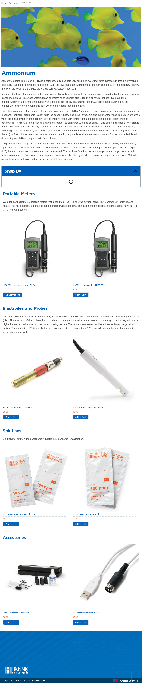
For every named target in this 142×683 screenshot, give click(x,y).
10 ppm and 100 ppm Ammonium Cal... (20, 514)
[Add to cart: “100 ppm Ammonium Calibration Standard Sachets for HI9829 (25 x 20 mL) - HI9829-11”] (81, 524)
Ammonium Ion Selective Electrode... (19, 407)
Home (4, 2)
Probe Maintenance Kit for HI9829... (19, 612)
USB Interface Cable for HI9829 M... (88, 612)
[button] (135, 171)
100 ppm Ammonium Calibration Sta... (89, 514)
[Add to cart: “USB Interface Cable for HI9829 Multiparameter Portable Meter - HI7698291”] (81, 622)
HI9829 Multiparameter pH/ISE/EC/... (19, 285)
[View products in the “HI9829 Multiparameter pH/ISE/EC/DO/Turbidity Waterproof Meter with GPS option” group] (12, 294)
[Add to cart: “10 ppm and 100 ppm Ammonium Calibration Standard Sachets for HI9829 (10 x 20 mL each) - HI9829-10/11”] (11, 524)
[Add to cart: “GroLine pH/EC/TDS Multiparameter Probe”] (81, 417)
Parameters (14, 2)
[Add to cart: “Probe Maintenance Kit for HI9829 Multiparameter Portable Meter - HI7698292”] (11, 622)
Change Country (129, 680)
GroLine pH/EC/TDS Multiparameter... (89, 407)
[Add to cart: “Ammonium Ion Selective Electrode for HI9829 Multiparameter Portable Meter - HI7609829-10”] (11, 417)
